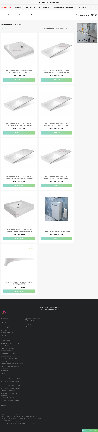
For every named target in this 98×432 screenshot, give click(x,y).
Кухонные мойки (7, 398)
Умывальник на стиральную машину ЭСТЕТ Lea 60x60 (19, 71)
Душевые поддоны (8, 353)
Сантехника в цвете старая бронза (11, 382)
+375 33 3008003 (54, 2)
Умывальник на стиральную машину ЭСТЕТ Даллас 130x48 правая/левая (56, 178)
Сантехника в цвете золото (11, 388)
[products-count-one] (5, 28)
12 (8, 29)
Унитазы (4, 330)
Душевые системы (8, 356)
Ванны (3, 335)
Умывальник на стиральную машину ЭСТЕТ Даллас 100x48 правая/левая (56, 72)
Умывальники (13, 15)
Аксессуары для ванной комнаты (10, 367)
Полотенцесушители (9, 358)
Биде (3, 373)
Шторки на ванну (7, 338)
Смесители (5, 345)
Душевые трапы (7, 332)
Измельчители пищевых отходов (10, 394)
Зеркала (4, 361)
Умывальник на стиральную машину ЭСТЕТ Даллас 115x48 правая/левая (56, 125)
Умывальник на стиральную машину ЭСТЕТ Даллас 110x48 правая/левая (19, 125)
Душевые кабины (7, 348)
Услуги (28, 326)
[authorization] (79, 7)
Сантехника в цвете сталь (10, 385)
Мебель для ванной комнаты (12, 364)
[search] (76, 7)
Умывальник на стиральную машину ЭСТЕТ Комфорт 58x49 (19, 230)
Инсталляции (6, 327)
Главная (4, 15)
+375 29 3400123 (43, 2)
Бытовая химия (7, 403)
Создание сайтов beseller (89, 430)
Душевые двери (7, 351)
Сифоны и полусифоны (10, 343)
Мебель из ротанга (8, 391)
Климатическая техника (10, 400)
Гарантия (28, 324)
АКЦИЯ (3, 322)
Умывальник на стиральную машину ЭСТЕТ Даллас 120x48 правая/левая (19, 178)
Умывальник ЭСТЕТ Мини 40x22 (56, 231)
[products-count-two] (2, 28)
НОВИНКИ (4, 325)
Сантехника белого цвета (10, 378)
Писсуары (5, 371)
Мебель (4, 405)
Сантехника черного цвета (11, 376)
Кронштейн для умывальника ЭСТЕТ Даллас (19, 283)
